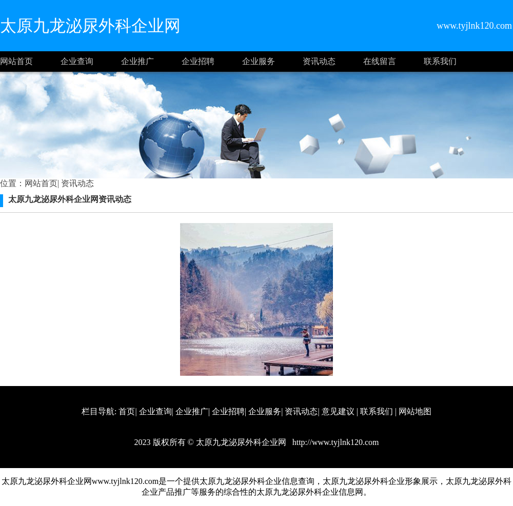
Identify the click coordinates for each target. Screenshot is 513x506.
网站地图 (415, 411)
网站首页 (16, 61)
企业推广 (137, 61)
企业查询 (77, 61)
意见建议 (338, 411)
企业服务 (258, 61)
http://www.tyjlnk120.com (334, 442)
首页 (127, 411)
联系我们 (440, 61)
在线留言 (379, 61)
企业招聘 (198, 61)
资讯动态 (319, 61)
